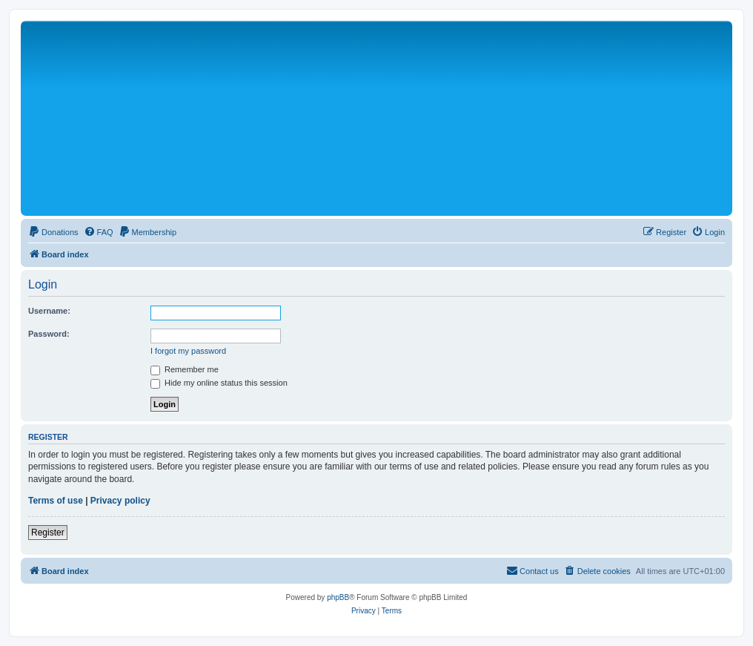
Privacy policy (120, 500)
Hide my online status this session (219, 382)
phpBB (338, 597)
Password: (49, 333)
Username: (49, 310)
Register (47, 532)
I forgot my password (188, 350)
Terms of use (55, 500)
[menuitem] (53, 232)
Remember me (184, 369)
